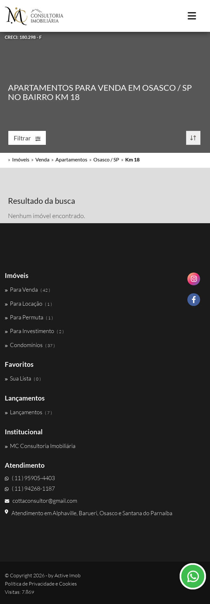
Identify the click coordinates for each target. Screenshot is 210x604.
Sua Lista (23, 378)
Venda (42, 159)
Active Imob (67, 575)
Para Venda (27, 289)
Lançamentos (28, 412)
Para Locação (28, 303)
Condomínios (30, 344)
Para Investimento (34, 330)
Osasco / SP (106, 159)
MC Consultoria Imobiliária (40, 445)
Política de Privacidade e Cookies (41, 583)
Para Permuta (29, 317)
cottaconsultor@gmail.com (41, 500)
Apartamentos (71, 159)
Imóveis (20, 159)
